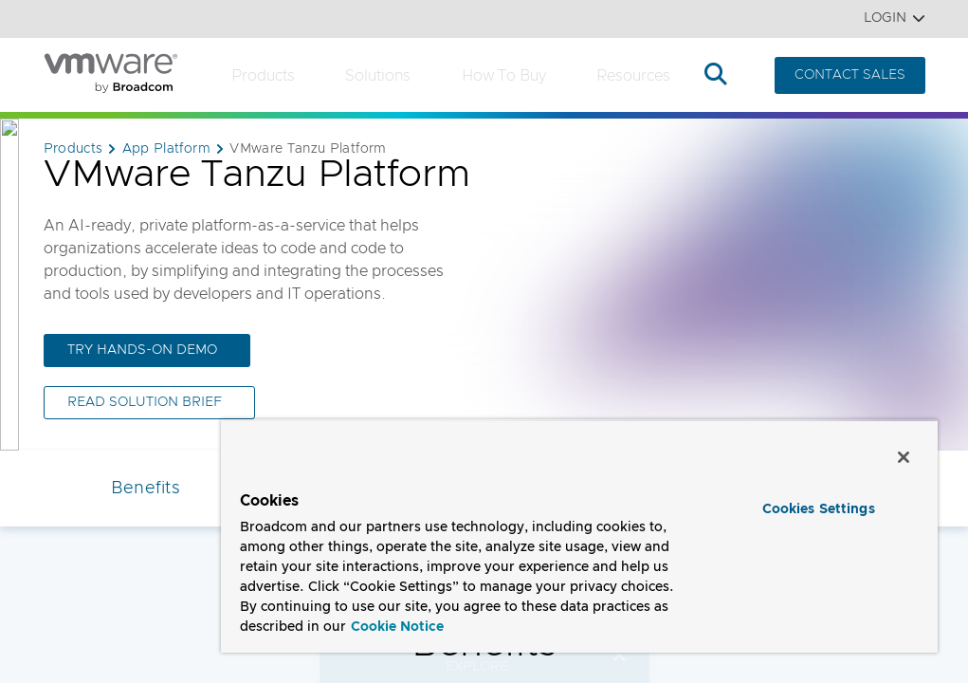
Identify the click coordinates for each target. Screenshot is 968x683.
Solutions (378, 75)
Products (263, 75)
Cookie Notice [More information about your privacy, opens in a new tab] (397, 627)
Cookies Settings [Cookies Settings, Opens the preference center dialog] (818, 509)
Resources (633, 75)
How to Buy (504, 75)
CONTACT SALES (849, 75)
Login (894, 18)
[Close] (903, 457)
